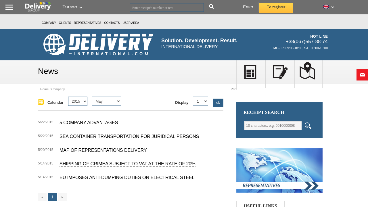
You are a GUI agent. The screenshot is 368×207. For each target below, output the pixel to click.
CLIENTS (65, 22)
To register (276, 7)
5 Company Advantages (89, 122)
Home (44, 89)
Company (49, 22)
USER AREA (131, 22)
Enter (248, 6)
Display (181, 102)
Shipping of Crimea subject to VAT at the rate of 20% (127, 163)
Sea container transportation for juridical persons (129, 136)
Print (234, 89)
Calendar (55, 102)
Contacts (112, 22)
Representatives (87, 22)
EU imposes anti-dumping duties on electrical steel (127, 177)
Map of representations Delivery (103, 150)
